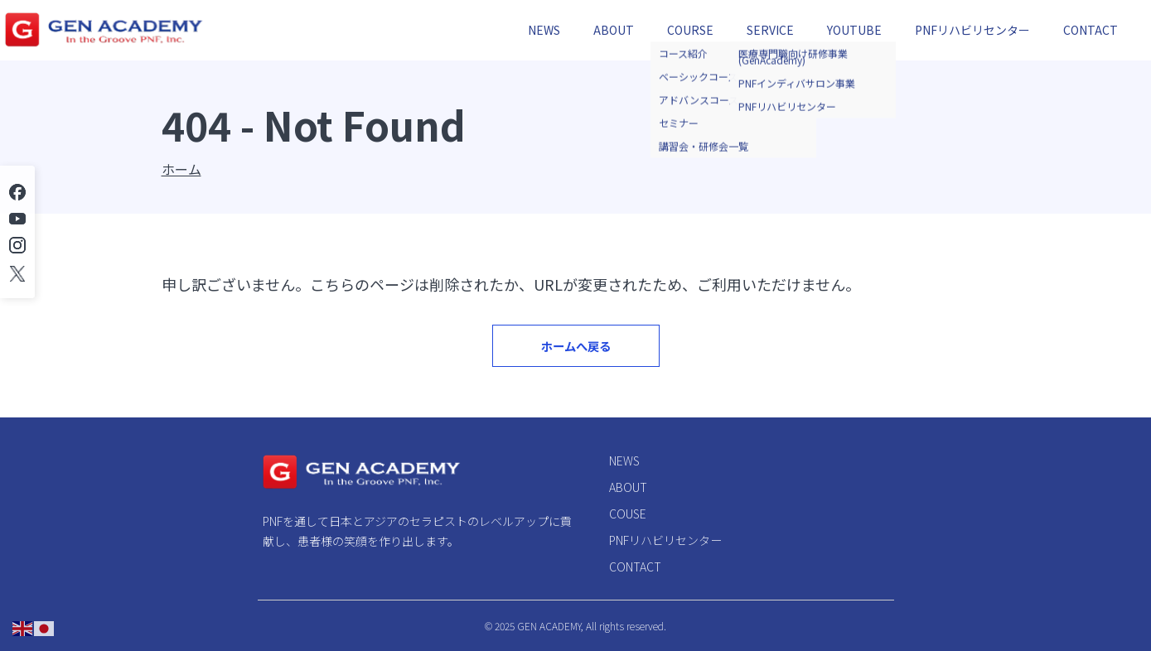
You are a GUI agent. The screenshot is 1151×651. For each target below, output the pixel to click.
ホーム (181, 169)
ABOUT (613, 30)
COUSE (627, 513)
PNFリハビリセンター (972, 30)
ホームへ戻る (575, 357)
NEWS (544, 30)
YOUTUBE (854, 30)
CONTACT (1090, 30)
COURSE (690, 30)
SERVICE (770, 30)
